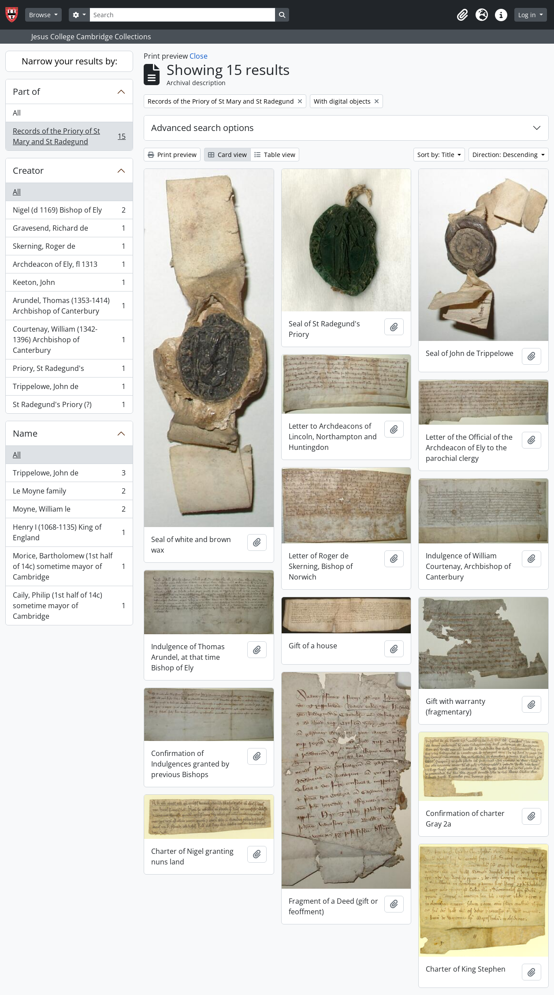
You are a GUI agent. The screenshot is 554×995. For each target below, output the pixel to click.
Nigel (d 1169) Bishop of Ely (69, 212)
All (17, 113)
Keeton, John (69, 284)
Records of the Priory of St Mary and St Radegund (69, 136)
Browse (40, 15)
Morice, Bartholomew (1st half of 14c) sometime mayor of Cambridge (69, 566)
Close (199, 56)
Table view (274, 154)
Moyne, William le (69, 511)
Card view (227, 154)
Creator (28, 170)
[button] (462, 15)
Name (25, 433)
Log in (528, 15)
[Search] (182, 15)
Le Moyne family (69, 493)
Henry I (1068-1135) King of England (69, 532)
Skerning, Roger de (69, 248)
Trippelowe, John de (69, 388)
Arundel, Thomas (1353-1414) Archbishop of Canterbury (69, 306)
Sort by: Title (436, 154)
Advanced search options (202, 128)
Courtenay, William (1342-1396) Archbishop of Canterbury (69, 339)
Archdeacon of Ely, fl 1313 (69, 266)
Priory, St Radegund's (69, 370)
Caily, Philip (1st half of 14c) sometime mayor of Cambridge (69, 605)
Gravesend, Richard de (69, 230)
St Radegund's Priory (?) (69, 406)
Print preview (172, 154)
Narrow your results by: (69, 61)
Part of (26, 91)
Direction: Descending (505, 154)
